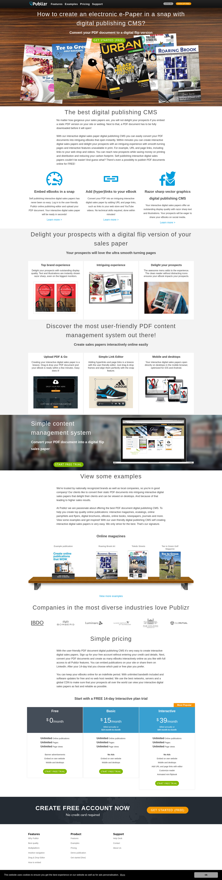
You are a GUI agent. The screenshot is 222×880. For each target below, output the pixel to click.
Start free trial (68, 465)
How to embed (34, 862)
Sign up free (184, 4)
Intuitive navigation (36, 853)
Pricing (85, 4)
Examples (71, 4)
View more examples (111, 596)
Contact (116, 843)
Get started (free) (108, 40)
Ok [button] (206, 875)
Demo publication (78, 853)
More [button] (122, 875)
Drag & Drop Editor (36, 857)
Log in (168, 4)
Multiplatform (34, 848)
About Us (117, 848)
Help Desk (117, 838)
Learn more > (54, 219)
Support (97, 4)
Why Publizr (33, 838)
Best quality (33, 843)
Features (57, 4)
